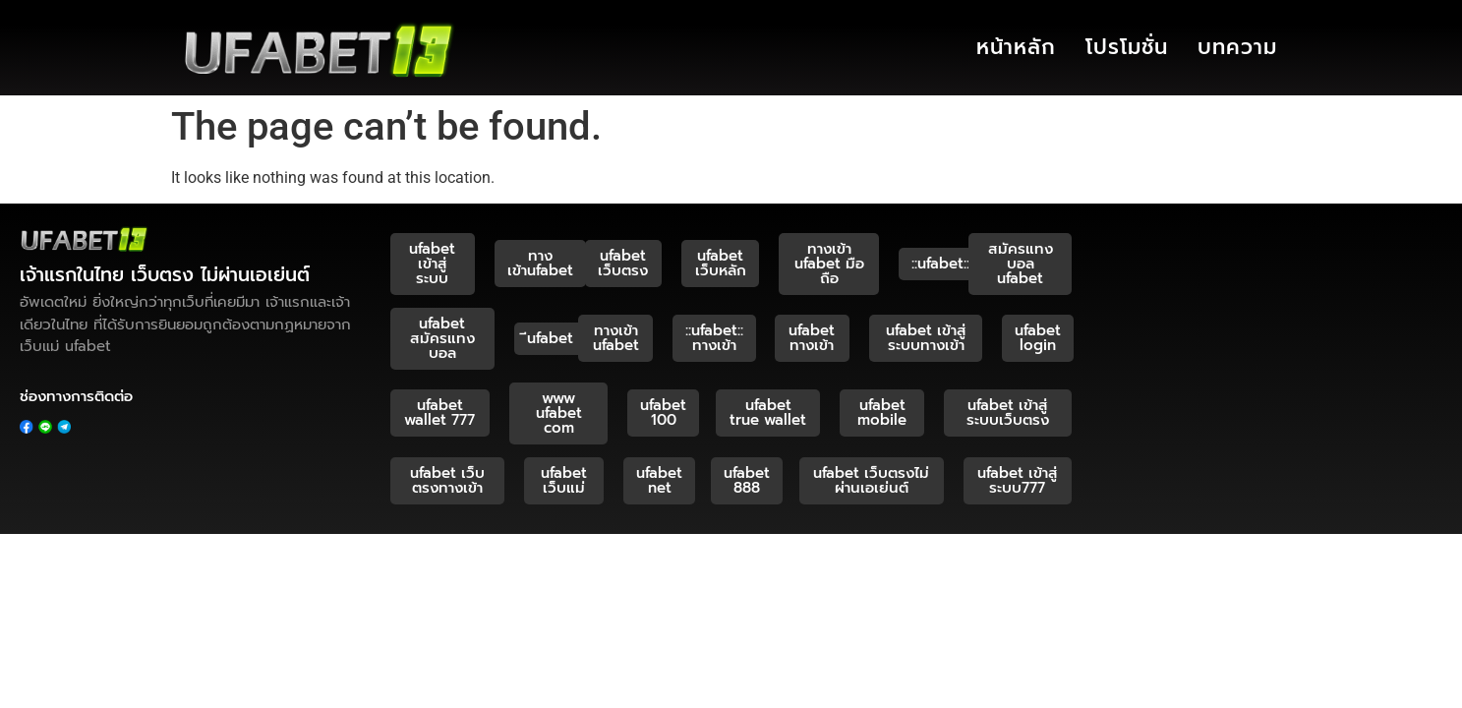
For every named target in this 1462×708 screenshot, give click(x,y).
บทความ (1237, 47)
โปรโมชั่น (1126, 47)
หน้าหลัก (1016, 47)
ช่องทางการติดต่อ (76, 396)
